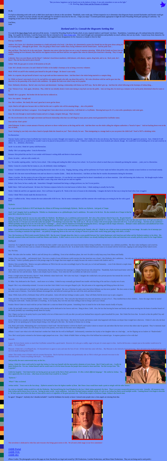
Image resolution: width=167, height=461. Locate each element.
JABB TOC (14, 452)
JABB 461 (13, 454)
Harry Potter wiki (70, 35)
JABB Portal (14, 449)
